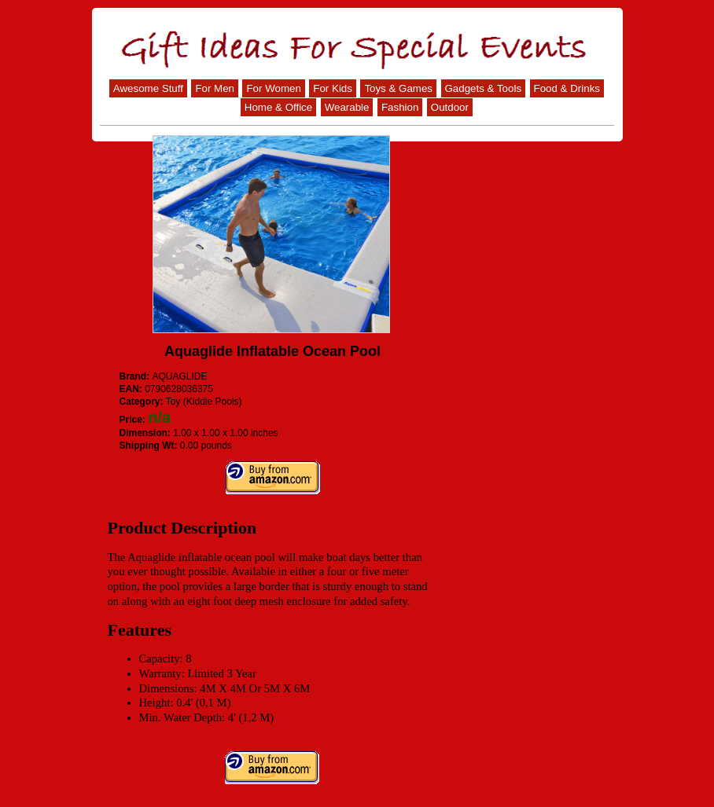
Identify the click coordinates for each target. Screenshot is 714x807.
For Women (273, 88)
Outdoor (450, 107)
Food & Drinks (567, 88)
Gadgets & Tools (483, 88)
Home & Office (278, 107)
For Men (214, 88)
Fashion (399, 107)
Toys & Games (398, 88)
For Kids (332, 88)
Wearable (347, 107)
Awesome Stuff (148, 88)
